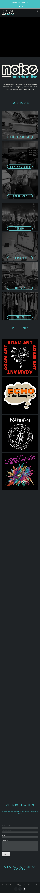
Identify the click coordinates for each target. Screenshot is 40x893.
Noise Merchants (33, 884)
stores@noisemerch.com (23, 2)
